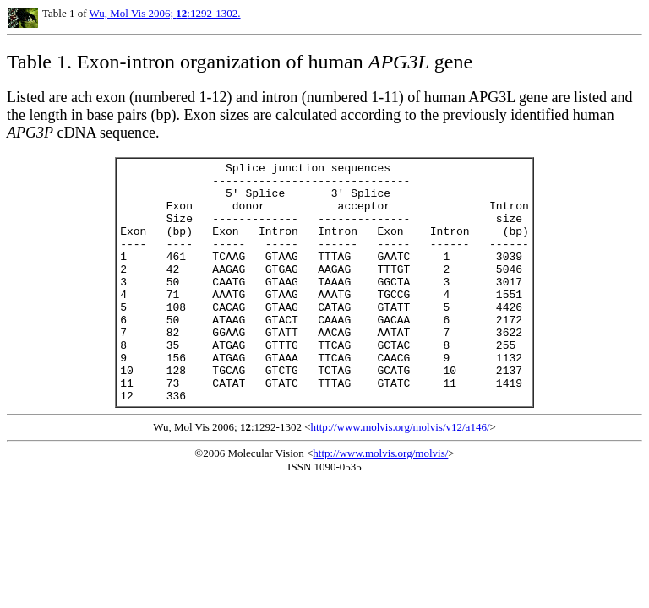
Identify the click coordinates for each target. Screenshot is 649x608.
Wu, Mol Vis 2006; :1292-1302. (165, 13)
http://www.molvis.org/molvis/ (380, 501)
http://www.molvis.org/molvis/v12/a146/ (400, 475)
